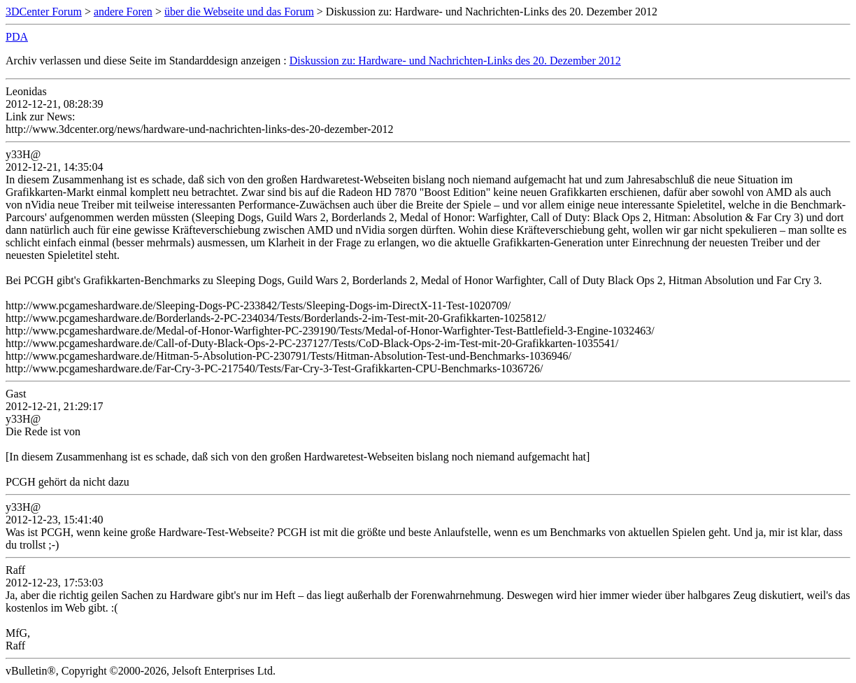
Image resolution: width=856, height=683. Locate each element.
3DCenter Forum (44, 11)
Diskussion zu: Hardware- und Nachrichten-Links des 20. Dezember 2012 (455, 60)
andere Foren (123, 11)
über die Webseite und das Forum (239, 11)
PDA (17, 37)
